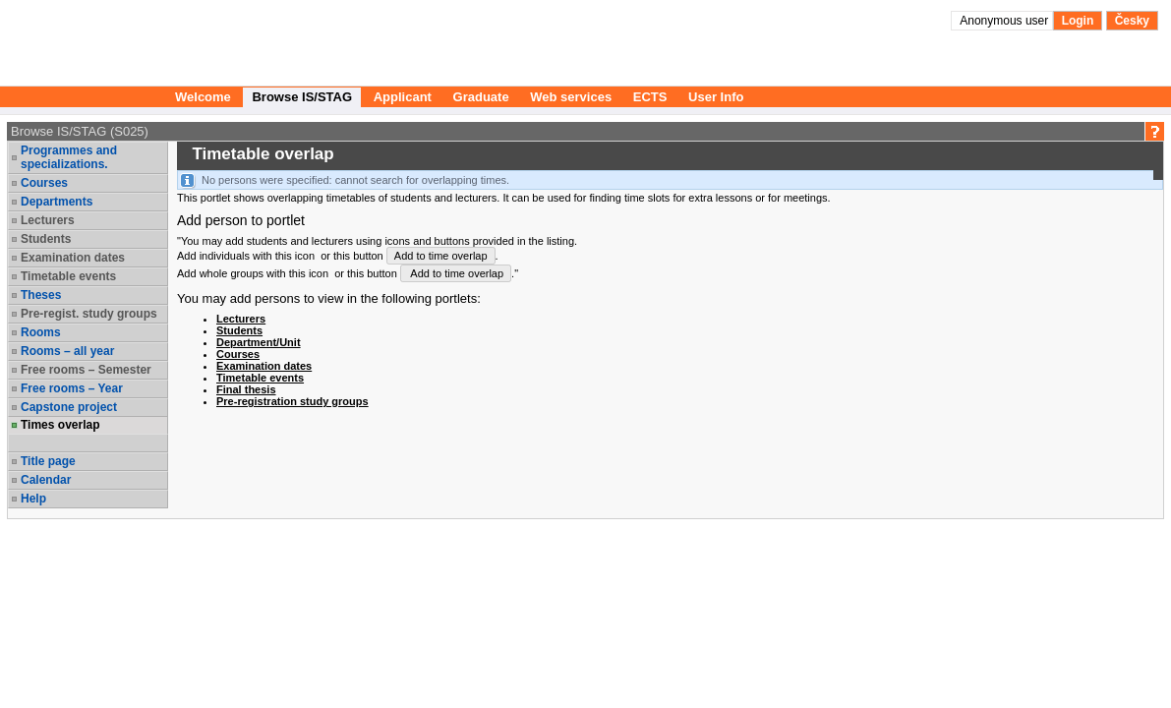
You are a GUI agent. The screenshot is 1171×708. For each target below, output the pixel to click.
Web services (571, 96)
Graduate (481, 96)
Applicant (403, 96)
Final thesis (246, 389)
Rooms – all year (67, 351)
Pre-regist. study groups (89, 314)
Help (33, 498)
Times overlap (60, 425)
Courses (44, 183)
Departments (56, 201)
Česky (1132, 21)
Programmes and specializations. (69, 157)
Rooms (41, 332)
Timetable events (68, 276)
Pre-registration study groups (292, 401)
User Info (715, 96)
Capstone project (69, 407)
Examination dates (73, 258)
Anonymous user (1005, 21)
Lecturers (48, 220)
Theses (41, 295)
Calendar (46, 480)
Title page (48, 461)
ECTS (650, 96)
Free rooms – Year (72, 388)
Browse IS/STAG (302, 96)
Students (46, 239)
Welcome (203, 96)
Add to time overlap (441, 256)
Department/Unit (258, 342)
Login (1078, 21)
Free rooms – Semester (86, 370)
